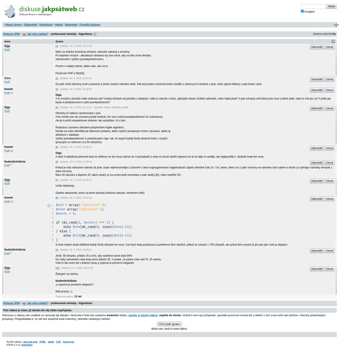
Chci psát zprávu (169, 324)
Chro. (7, 78)
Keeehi (8, 89)
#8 (57, 197)
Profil (7, 49)
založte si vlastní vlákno (143, 315)
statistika (27, 344)
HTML (42, 341)
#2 (57, 78)
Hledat (59, 24)
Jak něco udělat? (37, 34)
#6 (57, 161)
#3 (57, 89)
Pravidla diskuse (90, 24)
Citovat (329, 47)
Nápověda (71, 24)
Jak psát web (30, 341)
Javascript (68, 341)
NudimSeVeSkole (15, 161)
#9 (57, 249)
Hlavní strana (13, 24)
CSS (58, 341)
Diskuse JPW (11, 34)
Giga (7, 45)
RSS (95, 34)
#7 (57, 180)
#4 (57, 107)
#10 (57, 268)
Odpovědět (30, 24)
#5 (57, 147)
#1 (57, 46)
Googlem (308, 11)
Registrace (46, 24)
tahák (51, 341)
